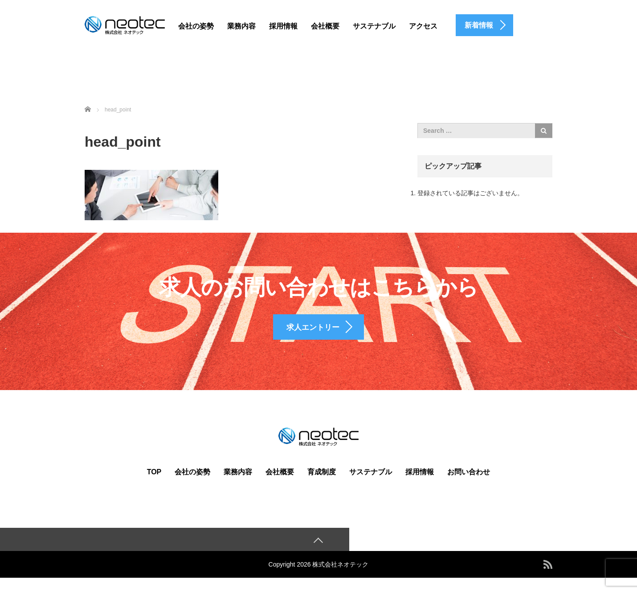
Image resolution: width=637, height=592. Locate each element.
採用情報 (283, 26)
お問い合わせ (468, 485)
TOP (154, 485)
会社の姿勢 (196, 26)
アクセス (423, 26)
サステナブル (374, 26)
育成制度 (321, 485)
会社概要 (325, 26)
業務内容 (241, 26)
